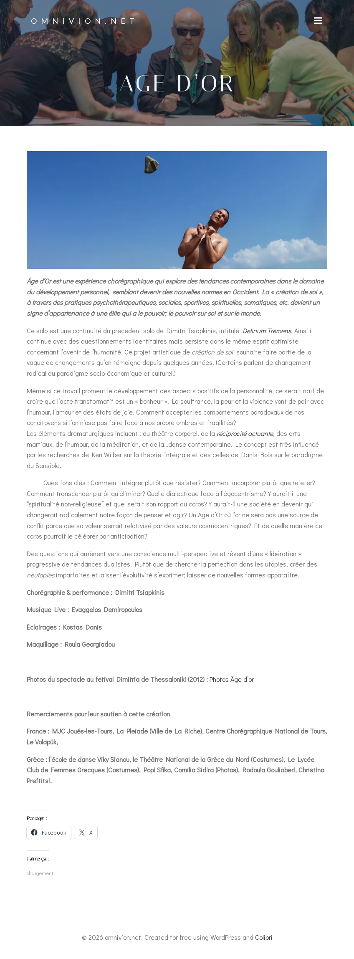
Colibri (264, 937)
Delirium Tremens (267, 330)
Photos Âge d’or (232, 679)
